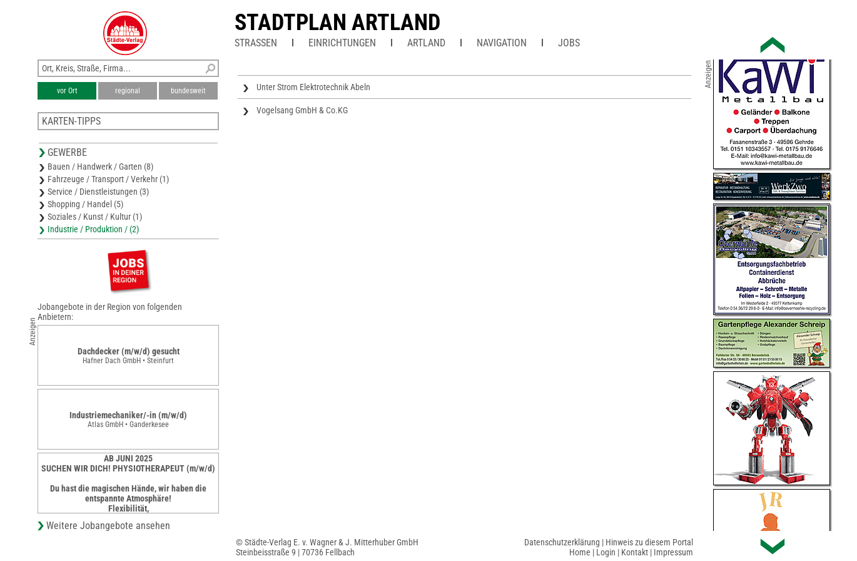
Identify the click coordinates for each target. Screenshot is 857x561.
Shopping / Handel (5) (85, 204)
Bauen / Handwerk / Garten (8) (100, 167)
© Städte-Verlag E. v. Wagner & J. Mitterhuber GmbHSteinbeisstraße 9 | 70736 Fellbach (327, 547)
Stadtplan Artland (337, 22)
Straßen (256, 43)
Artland (426, 43)
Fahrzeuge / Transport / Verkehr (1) (108, 179)
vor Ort (67, 90)
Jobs (569, 43)
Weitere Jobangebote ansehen (108, 526)
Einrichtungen (342, 43)
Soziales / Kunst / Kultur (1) (95, 217)
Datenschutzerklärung (562, 542)
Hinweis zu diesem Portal (649, 542)
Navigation (502, 43)
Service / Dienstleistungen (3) (98, 192)
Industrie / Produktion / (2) (93, 229)
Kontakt (634, 552)
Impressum (673, 552)
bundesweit (188, 90)
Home (580, 552)
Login (606, 552)
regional (127, 90)
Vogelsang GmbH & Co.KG (302, 110)
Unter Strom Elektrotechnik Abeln (313, 87)
